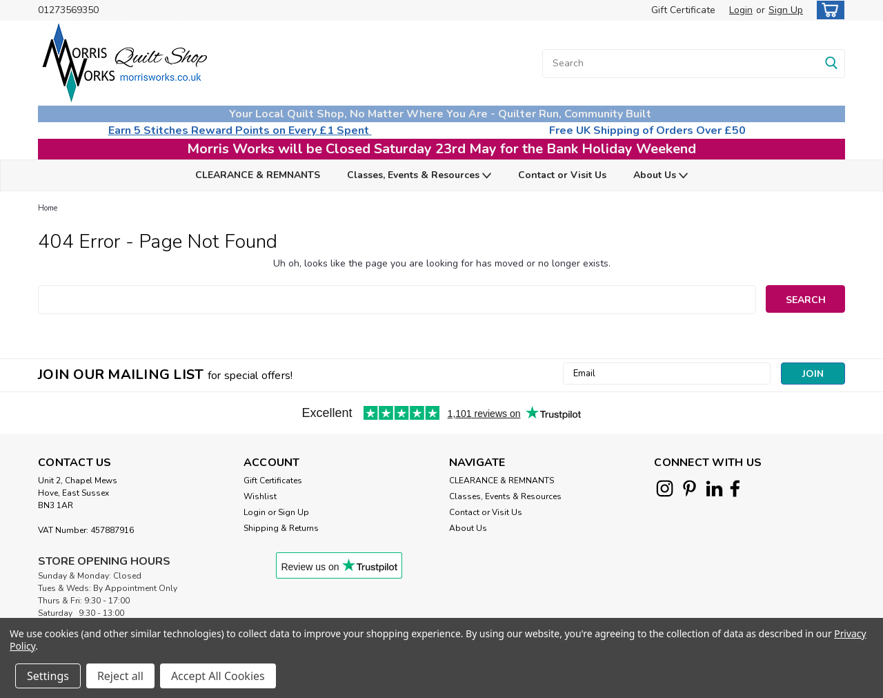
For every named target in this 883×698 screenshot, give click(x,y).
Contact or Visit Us (562, 175)
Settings (48, 676)
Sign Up (785, 10)
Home (47, 208)
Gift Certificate (683, 10)
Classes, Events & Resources (419, 175)
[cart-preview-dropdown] (827, 10)
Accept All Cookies (218, 676)
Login (741, 10)
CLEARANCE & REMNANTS (257, 175)
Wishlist (260, 496)
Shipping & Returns (281, 528)
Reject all (120, 676)
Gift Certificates (273, 480)
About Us (660, 175)
